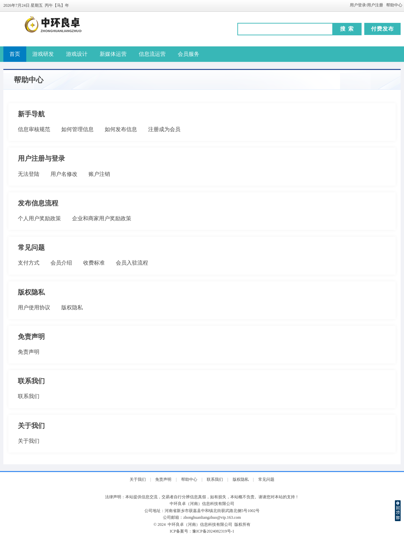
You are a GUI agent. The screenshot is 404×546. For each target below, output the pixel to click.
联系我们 (28, 396)
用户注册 (375, 5)
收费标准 (94, 263)
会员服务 (188, 54)
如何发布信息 (121, 129)
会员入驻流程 (132, 263)
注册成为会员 (164, 129)
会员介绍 (61, 263)
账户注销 (99, 174)
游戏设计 (77, 54)
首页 (14, 54)
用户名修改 (63, 174)
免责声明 (28, 352)
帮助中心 (394, 5)
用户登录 (358, 5)
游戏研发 (43, 54)
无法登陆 (28, 174)
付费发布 (382, 29)
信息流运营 (152, 54)
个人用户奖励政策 (39, 218)
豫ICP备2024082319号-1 (213, 531)
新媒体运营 (113, 54)
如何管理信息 (77, 129)
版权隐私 (72, 307)
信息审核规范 (34, 129)
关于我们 (28, 441)
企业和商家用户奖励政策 (101, 218)
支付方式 (28, 263)
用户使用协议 (34, 307)
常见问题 (266, 479)
